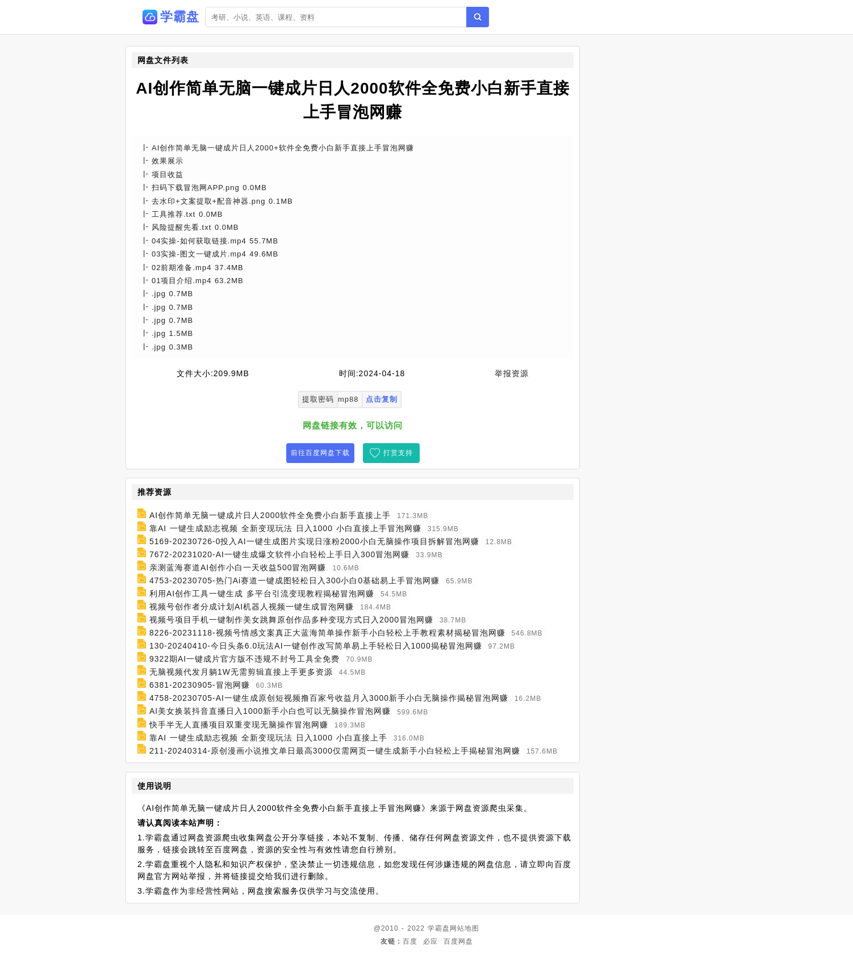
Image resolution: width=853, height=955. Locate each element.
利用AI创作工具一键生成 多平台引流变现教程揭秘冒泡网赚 (261, 593)
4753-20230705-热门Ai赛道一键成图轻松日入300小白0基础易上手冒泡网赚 (294, 580)
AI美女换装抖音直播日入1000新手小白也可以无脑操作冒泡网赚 (270, 711)
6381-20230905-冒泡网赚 (199, 684)
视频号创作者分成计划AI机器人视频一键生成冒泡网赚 (251, 606)
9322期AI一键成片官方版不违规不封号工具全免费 (244, 658)
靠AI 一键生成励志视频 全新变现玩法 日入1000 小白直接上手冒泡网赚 (285, 528)
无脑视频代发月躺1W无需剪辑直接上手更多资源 (241, 671)
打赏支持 (398, 453)
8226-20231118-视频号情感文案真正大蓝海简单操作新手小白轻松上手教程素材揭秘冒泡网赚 (327, 632)
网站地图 (464, 928)
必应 (430, 941)
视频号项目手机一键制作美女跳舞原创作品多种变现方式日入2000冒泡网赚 (291, 619)
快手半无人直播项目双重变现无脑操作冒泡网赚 (238, 724)
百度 (410, 941)
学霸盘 (439, 928)
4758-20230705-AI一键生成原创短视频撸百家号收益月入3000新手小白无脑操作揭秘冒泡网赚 (328, 697)
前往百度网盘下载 (320, 453)
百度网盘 (458, 941)
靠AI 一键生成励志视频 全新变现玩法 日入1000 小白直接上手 (268, 737)
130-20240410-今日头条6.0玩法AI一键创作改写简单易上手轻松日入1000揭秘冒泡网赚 (315, 645)
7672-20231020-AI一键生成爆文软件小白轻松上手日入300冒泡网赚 (279, 554)
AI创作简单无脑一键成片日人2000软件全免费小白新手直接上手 (270, 515)
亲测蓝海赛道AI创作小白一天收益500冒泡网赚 (238, 567)
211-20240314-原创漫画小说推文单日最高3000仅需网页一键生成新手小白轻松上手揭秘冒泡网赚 (334, 750)
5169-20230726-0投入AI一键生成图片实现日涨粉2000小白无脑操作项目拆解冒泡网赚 (314, 541)
